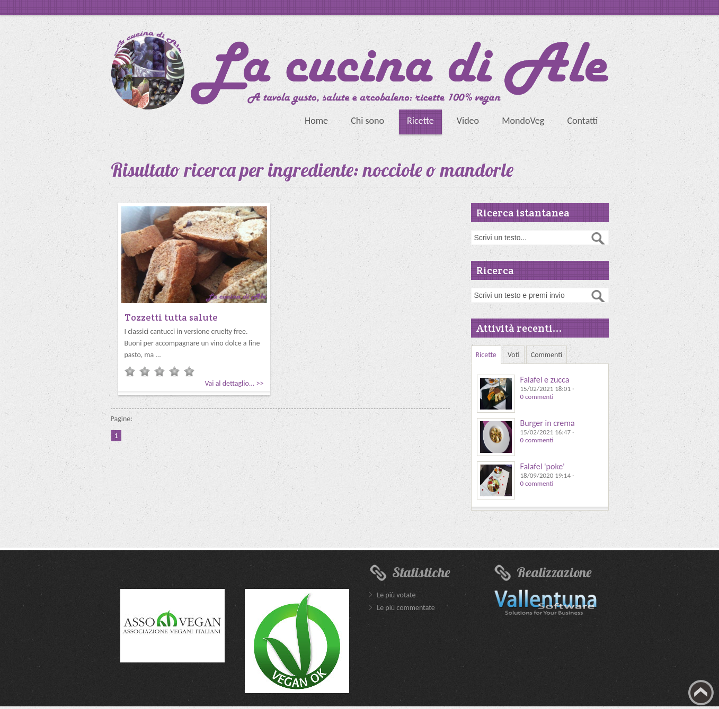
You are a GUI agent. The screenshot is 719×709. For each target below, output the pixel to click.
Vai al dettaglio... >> (234, 383)
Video (468, 120)
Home (316, 120)
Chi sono (367, 120)
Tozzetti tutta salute (171, 317)
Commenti (546, 354)
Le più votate (396, 594)
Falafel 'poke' (542, 466)
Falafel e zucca (545, 380)
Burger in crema (547, 423)
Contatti (582, 120)
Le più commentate (405, 607)
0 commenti (537, 397)
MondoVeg (523, 120)
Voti (514, 354)
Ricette (420, 120)
